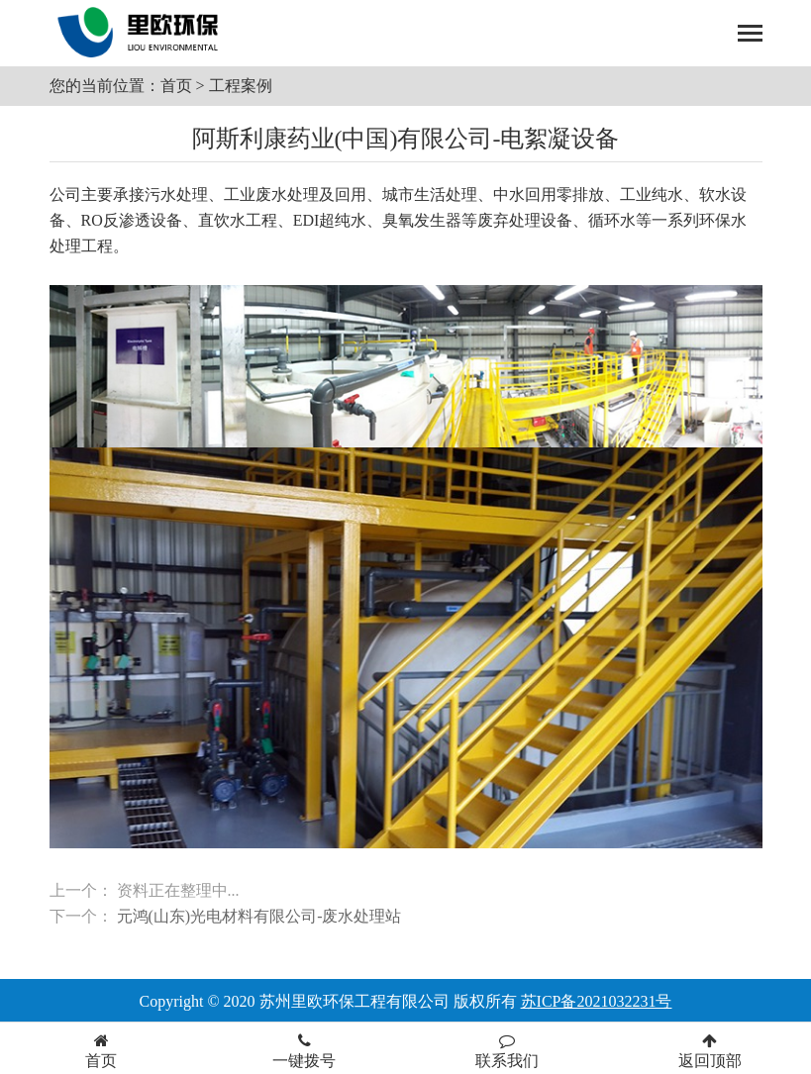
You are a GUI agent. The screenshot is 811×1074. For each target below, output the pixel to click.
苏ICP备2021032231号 (596, 1001)
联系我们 (507, 1050)
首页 (176, 85)
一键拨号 (304, 1050)
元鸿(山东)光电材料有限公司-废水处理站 (259, 916)
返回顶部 (709, 1050)
